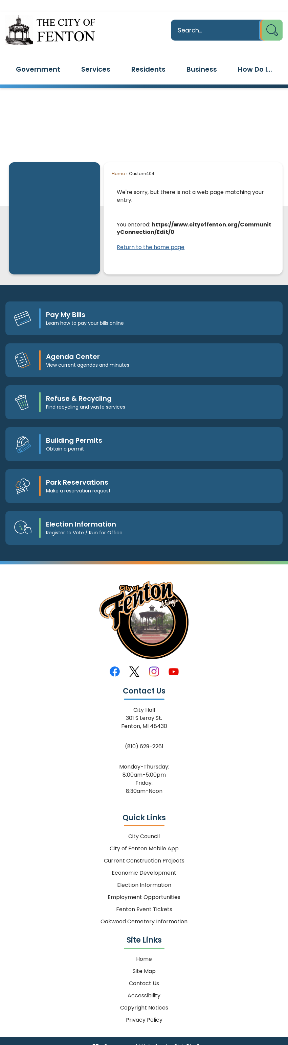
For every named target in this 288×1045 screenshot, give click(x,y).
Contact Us (144, 972)
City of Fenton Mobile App (144, 837)
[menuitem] (38, 58)
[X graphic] (134, 660)
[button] (271, 18)
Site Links (144, 928)
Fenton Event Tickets (144, 898)
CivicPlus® (186, 1035)
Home (118, 162)
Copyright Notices (144, 996)
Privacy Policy (144, 1008)
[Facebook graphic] (115, 660)
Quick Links (144, 806)
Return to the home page (150, 236)
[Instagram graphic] (154, 660)
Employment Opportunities (144, 886)
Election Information (144, 873)
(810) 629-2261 (144, 735)
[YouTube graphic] (174, 660)
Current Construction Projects (144, 849)
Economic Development (144, 861)
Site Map (144, 960)
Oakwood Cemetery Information (144, 910)
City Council (144, 825)
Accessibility (144, 984)
